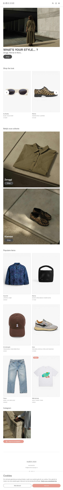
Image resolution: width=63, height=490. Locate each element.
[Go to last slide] (6, 92)
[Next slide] (56, 92)
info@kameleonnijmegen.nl (31, 467)
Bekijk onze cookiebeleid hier (49, 481)
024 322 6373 (31, 465)
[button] (55, 3)
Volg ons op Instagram (13, 441)
